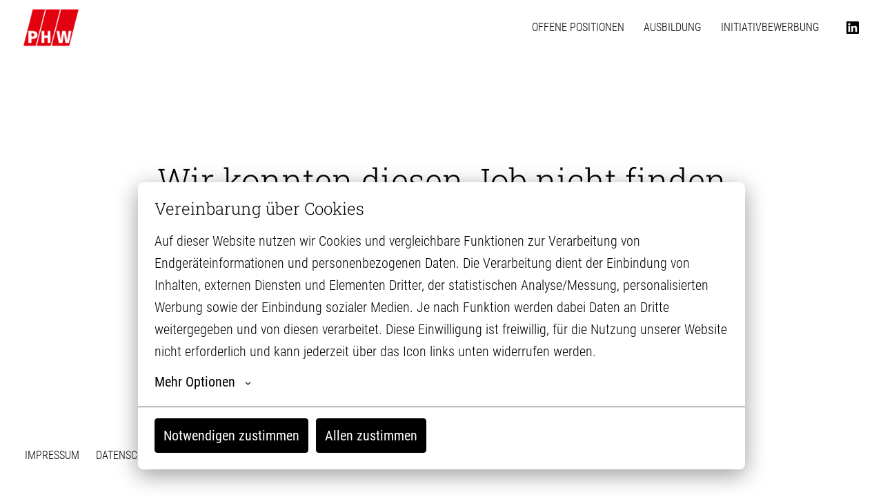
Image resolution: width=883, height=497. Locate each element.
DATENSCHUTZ (128, 455)
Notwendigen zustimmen (231, 435)
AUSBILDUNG (673, 27)
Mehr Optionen (203, 381)
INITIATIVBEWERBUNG (770, 27)
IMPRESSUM (52, 455)
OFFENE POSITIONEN (578, 27)
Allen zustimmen (371, 435)
